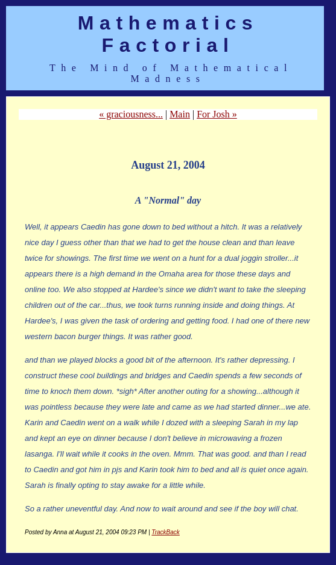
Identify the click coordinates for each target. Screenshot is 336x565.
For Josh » (217, 114)
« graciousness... (131, 114)
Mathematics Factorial (168, 34)
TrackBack (165, 532)
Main (180, 114)
